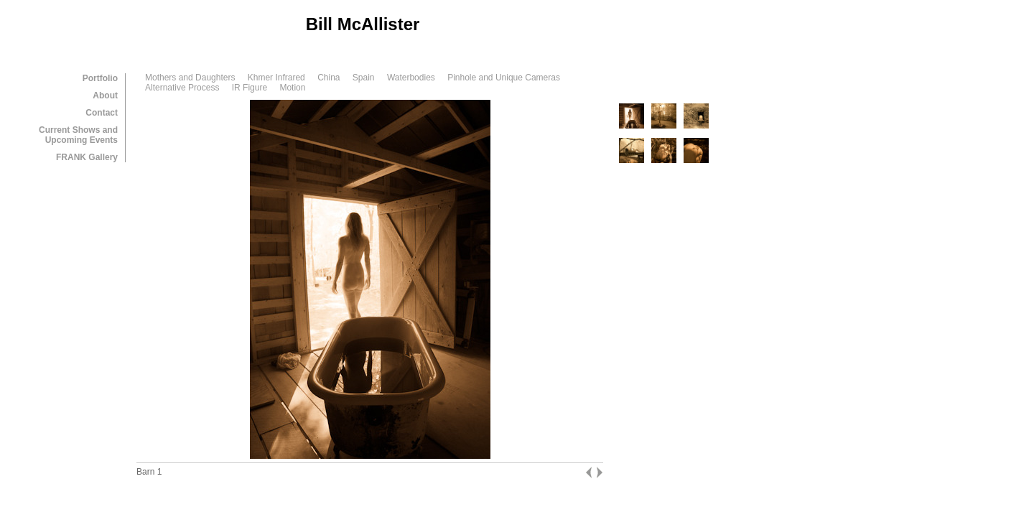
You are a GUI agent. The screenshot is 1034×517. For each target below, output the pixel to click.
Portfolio (100, 78)
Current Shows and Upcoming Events (78, 135)
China (328, 78)
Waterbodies (411, 78)
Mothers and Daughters (190, 78)
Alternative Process (182, 88)
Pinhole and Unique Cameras (503, 78)
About (105, 95)
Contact (101, 113)
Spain (364, 78)
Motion (292, 88)
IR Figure (249, 88)
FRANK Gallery (87, 157)
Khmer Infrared (276, 78)
